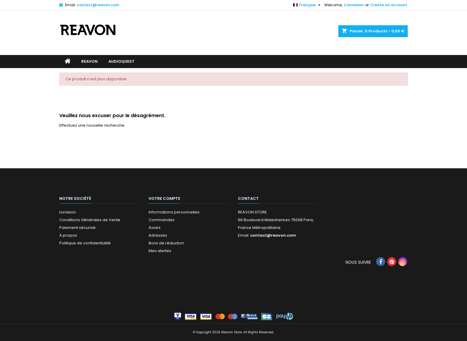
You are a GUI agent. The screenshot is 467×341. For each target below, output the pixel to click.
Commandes (162, 220)
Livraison (67, 212)
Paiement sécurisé (77, 227)
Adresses (158, 235)
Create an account (388, 4)
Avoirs (155, 227)
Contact (248, 198)
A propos (68, 235)
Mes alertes (160, 251)
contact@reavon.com (98, 4)
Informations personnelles (174, 212)
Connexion (354, 4)
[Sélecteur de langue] (307, 5)
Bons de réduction (166, 243)
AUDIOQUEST (121, 61)
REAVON (89, 61)
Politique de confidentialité (85, 243)
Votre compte (164, 198)
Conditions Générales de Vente (89, 220)
